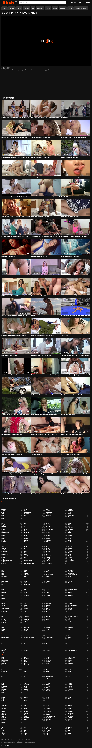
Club (47, 554)
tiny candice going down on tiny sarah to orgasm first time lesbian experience (46, 117)
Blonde (30, 70)
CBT (2, 546)
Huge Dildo (26, 621)
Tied (69, 730)
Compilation (40, 8)
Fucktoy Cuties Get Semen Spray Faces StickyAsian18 (74, 236)
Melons (70, 660)
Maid (2, 658)
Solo (47, 713)
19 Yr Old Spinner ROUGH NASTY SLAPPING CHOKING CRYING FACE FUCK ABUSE (16, 216)
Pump (69, 690)
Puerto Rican (27, 690)
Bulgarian (3, 541)
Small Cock (48, 711)
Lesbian (12, 70)
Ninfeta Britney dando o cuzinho (39, 493)
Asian (2, 515)
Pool (47, 687)
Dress (25, 576)
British (3, 540)
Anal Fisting (49, 512)
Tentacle (70, 729)
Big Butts (26, 531)
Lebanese (26, 650)
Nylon (69, 671)
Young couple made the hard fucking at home (12, 454)
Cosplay (26, 557)
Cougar (70, 557)
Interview (26, 629)
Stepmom (3, 717)
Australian (48, 516)
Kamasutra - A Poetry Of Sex (8, 256)
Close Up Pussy (5, 554)
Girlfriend (48, 605)
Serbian (70, 707)
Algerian (3, 510)
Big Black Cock (49, 529)
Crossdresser (71, 560)
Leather (3, 650)
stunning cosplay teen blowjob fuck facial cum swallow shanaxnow (76, 276)
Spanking (48, 714)
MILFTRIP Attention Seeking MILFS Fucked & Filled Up (14, 295)
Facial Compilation (72, 589)
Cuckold (3, 562)
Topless (3, 733)
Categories (73, 2)
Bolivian (48, 535)
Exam (2, 584)
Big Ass (25, 529)
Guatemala (4, 611)
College (3, 556)
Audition (3, 516)
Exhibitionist (27, 584)
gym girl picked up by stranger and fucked (11, 394)
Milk (69, 661)
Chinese (48, 551)
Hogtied (3, 619)
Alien (25, 510)
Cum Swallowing (72, 562)
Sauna (47, 705)
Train (69, 733)
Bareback (48, 526)
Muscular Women (28, 664)
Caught (19, 8)
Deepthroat (71, 570)
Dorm (2, 574)
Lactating (3, 649)
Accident (3, 509)
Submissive (48, 719)
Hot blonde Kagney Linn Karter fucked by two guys (73, 493)
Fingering (70, 592)
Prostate (48, 689)
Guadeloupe (71, 609)
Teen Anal (48, 729)
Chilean (25, 551)
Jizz (47, 638)
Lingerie (3, 652)
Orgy (47, 678)
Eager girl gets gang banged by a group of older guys (44, 474)
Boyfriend (26, 538)
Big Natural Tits (5, 532)
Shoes (2, 710)
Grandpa (70, 608)
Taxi (47, 727)
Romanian (26, 699)
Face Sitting (26, 589)
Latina (47, 649)
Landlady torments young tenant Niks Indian (12, 434)
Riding (69, 697)
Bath (69, 526)
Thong (25, 730)
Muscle (3, 664)
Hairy (2, 616)
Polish (25, 687)
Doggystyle (46, 70)
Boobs (2, 537)
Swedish (3, 720)
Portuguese (4, 689)
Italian (25, 630)
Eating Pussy (4, 581)
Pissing (70, 686)
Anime (69, 512)
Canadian (3, 548)
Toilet (47, 732)
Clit (69, 553)
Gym (25, 611)
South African (71, 713)
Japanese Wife (49, 637)
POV (25, 683)
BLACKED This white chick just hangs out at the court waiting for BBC (76, 375)
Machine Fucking (72, 657)
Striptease (3, 719)
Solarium (26, 713)
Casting (70, 548)
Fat (46, 591)
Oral (69, 676)
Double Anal (27, 574)
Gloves (70, 606)
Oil (24, 676)
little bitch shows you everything (39, 256)
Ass (25, 515)
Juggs (69, 638)
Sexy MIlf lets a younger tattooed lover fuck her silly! (14, 315)
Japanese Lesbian (50, 635)
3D (24, 504)
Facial (47, 589)
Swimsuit (26, 720)
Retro (47, 697)
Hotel (69, 619)
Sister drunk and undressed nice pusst (70, 216)
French (3, 597)
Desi (2, 571)
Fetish (25, 592)
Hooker (47, 619)
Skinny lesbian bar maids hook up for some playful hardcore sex (46, 236)
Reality (3, 697)
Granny (3, 609)
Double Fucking (49, 574)
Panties (3, 684)
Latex (25, 649)
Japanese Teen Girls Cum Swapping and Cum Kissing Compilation (76, 177)
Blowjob (35, 70)
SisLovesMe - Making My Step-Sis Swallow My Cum (14, 474)
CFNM (25, 546)
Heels (25, 618)
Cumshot (3, 563)
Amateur (48, 510)
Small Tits (70, 711)
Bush (47, 541)
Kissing (25, 644)
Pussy (20, 70)
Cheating (70, 549)
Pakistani (48, 683)
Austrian (70, 516)
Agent (47, 509)
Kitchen (48, 644)
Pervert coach (64, 117)
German (3, 605)
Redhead (26, 697)
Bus (25, 541)
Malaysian (26, 658)
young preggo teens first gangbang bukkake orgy (13, 493)
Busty (69, 541)
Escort (47, 582)
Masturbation (4, 660)
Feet (69, 591)
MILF (2, 657)
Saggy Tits (4, 705)
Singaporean (71, 710)
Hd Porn (7, 745)
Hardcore (25, 70)
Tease (2, 729)
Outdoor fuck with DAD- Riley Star (69, 157)
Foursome (70, 595)
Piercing (48, 686)
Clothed (25, 554)
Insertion (48, 627)
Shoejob (70, 708)
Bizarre (25, 534)
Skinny (3, 711)
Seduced (26, 707)
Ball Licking (49, 525)
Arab (2, 513)
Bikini (69, 532)
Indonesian (26, 627)
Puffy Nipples (49, 690)
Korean (70, 644)
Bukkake (70, 540)
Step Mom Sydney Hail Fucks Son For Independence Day (15, 414)
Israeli (2, 630)
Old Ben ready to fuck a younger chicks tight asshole (44, 414)
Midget (25, 661)
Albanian (70, 509)
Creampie (70, 559)
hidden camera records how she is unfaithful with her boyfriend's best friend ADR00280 (46, 375)
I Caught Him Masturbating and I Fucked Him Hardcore (14, 375)
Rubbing (3, 700)
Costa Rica (48, 557)
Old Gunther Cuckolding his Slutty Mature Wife (42, 394)
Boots (25, 537)
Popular (81, 2)
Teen (17, 70)
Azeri (2, 518)
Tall (2, 727)
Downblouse (4, 576)
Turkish (25, 735)
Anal (2, 512)
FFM (2, 589)
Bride (69, 538)
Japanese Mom (5, 637)
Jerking (55, 8)
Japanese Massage (73, 635)
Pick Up (25, 686)
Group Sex (48, 609)
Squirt (25, 716)
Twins (47, 735)
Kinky (2, 644)
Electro (70, 581)
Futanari (3, 598)
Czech (2, 565)
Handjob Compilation (73, 616)
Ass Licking (48, 515)
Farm (2, 591)
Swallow (70, 719)
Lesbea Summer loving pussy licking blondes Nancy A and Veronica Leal (76, 137)
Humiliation (48, 621)
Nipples (70, 670)
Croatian (48, 560)
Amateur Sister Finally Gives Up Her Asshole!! (72, 434)
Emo (2, 582)
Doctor (3, 573)
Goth (47, 608)
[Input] (42, 2)
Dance (25, 570)
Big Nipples (26, 532)
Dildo (47, 571)
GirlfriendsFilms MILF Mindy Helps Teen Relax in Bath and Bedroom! (16, 117)
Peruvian (70, 684)
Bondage (70, 535)
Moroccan (70, 663)
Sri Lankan (70, 716)
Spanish (26, 714)
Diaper (25, 571)
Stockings (48, 717)
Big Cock (70, 531)
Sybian (3, 722)
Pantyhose (26, 684)
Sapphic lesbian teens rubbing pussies (40, 157)
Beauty (47, 528)
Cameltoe (70, 546)
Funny (69, 597)
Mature (4, 8)
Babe (69, 523)
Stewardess (26, 717)
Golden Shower (5, 608)
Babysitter (62, 8)
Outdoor (70, 678)
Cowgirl (48, 559)
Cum (8, 70)
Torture (25, 733)
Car (24, 548)
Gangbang (48, 603)
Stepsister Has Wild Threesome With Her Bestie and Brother (15, 197)
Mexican (3, 661)
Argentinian (26, 513)
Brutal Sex (48, 540)
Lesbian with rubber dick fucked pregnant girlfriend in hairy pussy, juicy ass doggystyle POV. (76, 474)
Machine (48, 657)
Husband (3, 622)
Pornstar (70, 687)
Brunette (40, 70)
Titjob (25, 732)
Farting (25, 591)
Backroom (26, 525)
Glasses (26, 606)
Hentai (47, 618)
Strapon (70, 717)
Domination (71, 573)
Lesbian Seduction (72, 650)
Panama (70, 683)
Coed (69, 554)
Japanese (26, 635)
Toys (47, 733)
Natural (3, 670)
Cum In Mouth (49, 562)
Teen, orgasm (64, 335)
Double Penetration (72, 574)
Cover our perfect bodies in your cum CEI (41, 216)
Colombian (26, 556)
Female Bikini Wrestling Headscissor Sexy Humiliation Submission (76, 315)
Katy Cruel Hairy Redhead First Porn (40, 276)
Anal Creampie (27, 512)
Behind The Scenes (72, 528)
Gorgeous (26, 608)
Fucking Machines (28, 597)
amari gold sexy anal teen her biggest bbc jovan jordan (74, 295)
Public (2, 690)
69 (46, 504)
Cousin (25, 559)
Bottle (69, 537)
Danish (47, 570)
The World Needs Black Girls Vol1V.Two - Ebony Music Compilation (76, 355)
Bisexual (3, 534)
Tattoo (25, 727)
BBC (2, 523)
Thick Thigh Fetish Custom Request (70, 197)
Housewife (4, 621)
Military (48, 661)
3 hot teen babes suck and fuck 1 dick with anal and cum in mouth (16, 177)
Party (47, 684)
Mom (25, 663)
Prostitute (70, 689)
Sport (2, 716)
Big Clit (47, 531)
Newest (88, 2)
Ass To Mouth (71, 515)
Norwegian (4, 671)
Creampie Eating (28, 560)
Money (48, 8)
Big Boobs (70, 529)
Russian (26, 700)
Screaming (70, 705)
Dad (33, 8)
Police (2, 687)
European (70, 582)
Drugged (48, 576)
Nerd (25, 670)
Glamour (3, 606)
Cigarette (3, 553)
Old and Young (49, 676)
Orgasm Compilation (29, 678)
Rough (47, 699)
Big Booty (3, 531)
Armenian (48, 513)
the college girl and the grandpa (39, 177)
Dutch (69, 576)
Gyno (47, 611)
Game (25, 603)
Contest (3, 557)
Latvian (70, 649)
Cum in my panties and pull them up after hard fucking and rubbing (46, 197)
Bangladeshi (4, 526)
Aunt (25, 516)
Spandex (3, 714)
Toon (69, 732)
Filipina (47, 592)
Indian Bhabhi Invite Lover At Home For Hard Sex (43, 335)
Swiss (69, 720)
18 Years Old (4, 504)
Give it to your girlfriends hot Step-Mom (71, 454)
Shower (48, 710)
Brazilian (48, 538)
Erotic (25, 582)
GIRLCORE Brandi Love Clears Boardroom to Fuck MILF (14, 236)
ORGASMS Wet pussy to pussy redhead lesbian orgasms (15, 157)
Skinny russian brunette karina (68, 414)
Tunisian (3, 735)
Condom (70, 556)
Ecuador (26, 581)
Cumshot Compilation (29, 563)
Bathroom (3, 528)
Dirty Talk (12, 8)
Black (47, 534)
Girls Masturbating (72, 605)
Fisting (25, 594)
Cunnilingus (49, 563)
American (70, 510)
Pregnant (26, 689)
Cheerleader (4, 551)
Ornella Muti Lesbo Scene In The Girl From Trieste (13, 335)
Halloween (26, 616)
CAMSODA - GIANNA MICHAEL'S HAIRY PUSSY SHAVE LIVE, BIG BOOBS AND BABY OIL (16, 276)
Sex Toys (3, 708)
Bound (3, 538)
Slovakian (26, 711)
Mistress (3, 663)
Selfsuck (48, 707)
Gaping (70, 603)
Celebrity (48, 549)
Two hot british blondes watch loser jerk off (41, 295)
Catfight (3, 549)
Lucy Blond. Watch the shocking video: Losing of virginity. (15, 137)
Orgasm (3, 678)
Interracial (3, 629)
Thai (2, 730)
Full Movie (48, 597)
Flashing (48, 594)
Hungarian (70, 621)
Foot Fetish (26, 595)
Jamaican (3, 635)
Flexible (70, 594)
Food (2, 595)
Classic (47, 553)
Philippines (4, 686)
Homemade (26, 619)
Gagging (3, 603)
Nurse (47, 671)
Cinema (25, 553)
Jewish (25, 638)
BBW (25, 523)
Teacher (70, 727)
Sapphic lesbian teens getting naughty (40, 137)
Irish (69, 629)
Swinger (48, 720)
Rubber (70, 699)
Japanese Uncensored (81, 8)
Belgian (3, 529)
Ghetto (25, 605)
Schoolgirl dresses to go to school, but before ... (73, 394)
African (70, 8)
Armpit (70, 513)
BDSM (47, 523)
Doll (47, 573)
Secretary (3, 707)
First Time (3, 594)
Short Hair (26, 710)
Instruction (70, 627)
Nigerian (48, 670)
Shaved (52, 70)
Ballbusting (71, 525)
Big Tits (48, 532)
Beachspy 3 (34, 315)
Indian (2, 627)
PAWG (2, 683)
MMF (25, 657)
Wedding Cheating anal (36, 454)
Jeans (69, 637)
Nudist (25, 671)
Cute (69, 563)
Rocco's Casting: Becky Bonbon (9, 355)
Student (25, 719)
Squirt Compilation (50, 716)
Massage (70, 658)
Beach (25, 528)
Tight (2, 732)
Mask (47, 658)
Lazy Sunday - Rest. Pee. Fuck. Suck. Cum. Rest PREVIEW (45, 434)
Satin (25, 705)
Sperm (69, 714)
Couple (3, 559)
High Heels (70, 618)
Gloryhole (48, 606)
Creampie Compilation (6, 560)
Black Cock (71, 534)
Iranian (47, 629)
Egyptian (48, 581)
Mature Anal (49, 660)
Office (2, 676)
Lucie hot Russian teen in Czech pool (70, 256)
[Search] (64, 3)
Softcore (3, 713)
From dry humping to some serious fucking (41, 355)
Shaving (48, 708)
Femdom (3, 592)
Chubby (70, 551)
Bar (24, 526)
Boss (47, 537)
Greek (25, 609)
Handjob (27, 8)
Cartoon (48, 548)
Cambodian (48, 546)
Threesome (48, 730)
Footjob (48, 595)
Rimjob (3, 699)
